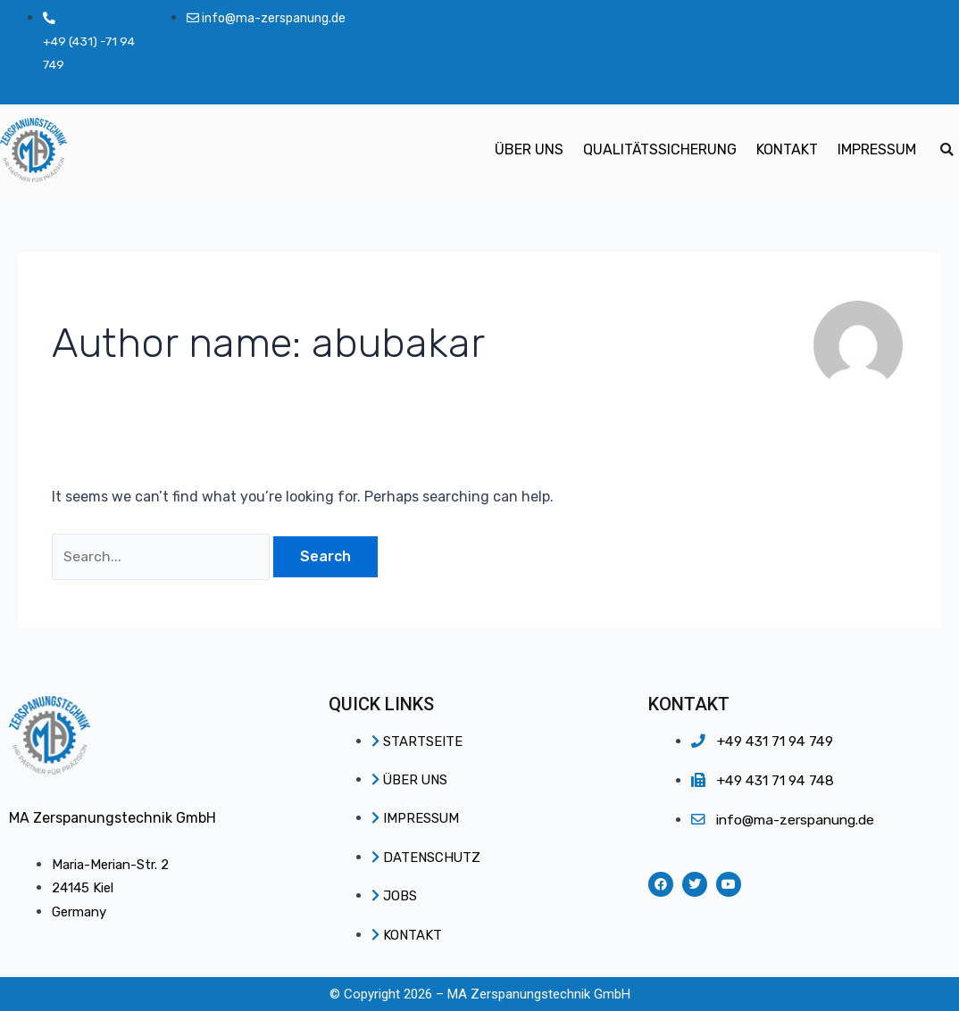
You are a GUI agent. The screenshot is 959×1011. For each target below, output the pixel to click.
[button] (947, 151)
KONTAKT (787, 150)
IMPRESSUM (877, 150)
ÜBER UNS (529, 150)
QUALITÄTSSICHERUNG (660, 150)
